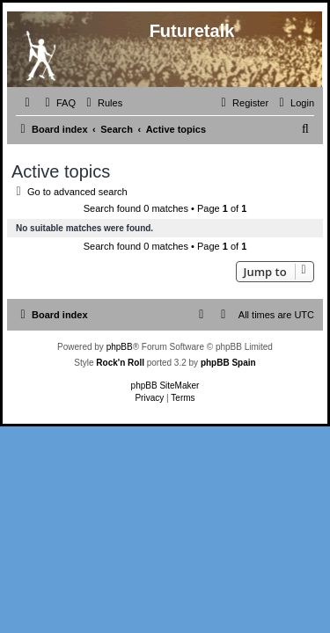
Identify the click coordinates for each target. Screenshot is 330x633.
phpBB (119, 347)
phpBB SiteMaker (165, 385)
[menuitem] (58, 102)
